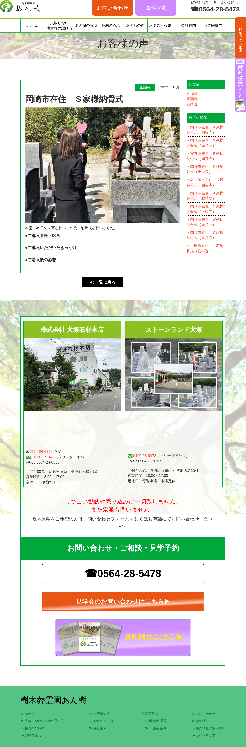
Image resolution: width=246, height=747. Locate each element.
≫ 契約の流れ (31, 735)
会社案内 (188, 25)
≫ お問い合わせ (203, 713)
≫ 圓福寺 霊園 (156, 721)
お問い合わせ (113, 8)
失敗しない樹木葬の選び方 (59, 25)
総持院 (192, 104)
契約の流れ (110, 25)
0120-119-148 (43, 457)
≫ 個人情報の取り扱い (208, 728)
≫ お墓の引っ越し (102, 721)
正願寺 (192, 99)
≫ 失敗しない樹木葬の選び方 (42, 721)
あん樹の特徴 (86, 25)
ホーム (32, 25)
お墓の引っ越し (162, 25)
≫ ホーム (28, 713)
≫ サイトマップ (203, 735)
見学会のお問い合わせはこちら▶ (123, 601)
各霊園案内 (213, 25)
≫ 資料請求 (200, 721)
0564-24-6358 (41, 452)
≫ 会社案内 (97, 728)
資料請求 (156, 8)
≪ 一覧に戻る (102, 282)
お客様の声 (135, 25)
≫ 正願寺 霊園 (156, 728)
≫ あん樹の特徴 (32, 728)
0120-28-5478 (144, 456)
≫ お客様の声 (99, 713)
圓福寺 (192, 94)
